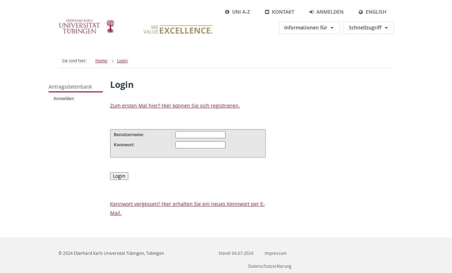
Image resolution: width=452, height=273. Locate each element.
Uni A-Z (237, 11)
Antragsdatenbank (70, 86)
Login (122, 61)
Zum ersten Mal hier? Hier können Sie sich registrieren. (175, 105)
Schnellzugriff (365, 27)
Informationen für (305, 27)
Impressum (276, 253)
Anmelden (326, 11)
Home (101, 61)
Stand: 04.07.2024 (235, 253)
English (372, 11)
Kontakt (279, 11)
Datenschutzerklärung (270, 266)
